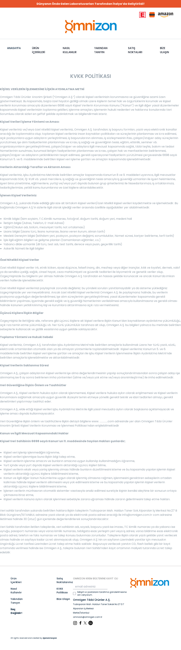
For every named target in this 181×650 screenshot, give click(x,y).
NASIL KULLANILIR (70, 50)
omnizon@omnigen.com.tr (87, 616)
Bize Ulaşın (63, 599)
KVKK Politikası (62, 590)
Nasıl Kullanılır (16, 590)
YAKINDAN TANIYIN (100, 50)
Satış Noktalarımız (65, 580)
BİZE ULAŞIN (164, 50)
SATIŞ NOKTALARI (135, 50)
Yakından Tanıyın (17, 600)
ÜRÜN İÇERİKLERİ (38, 50)
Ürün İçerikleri (16, 580)
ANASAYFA (14, 48)
